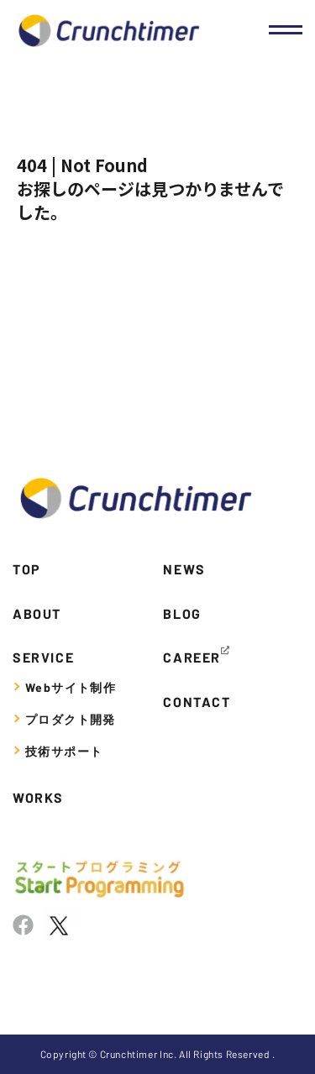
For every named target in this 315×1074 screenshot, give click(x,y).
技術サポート (63, 751)
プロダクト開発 (70, 719)
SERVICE (43, 657)
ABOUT (37, 613)
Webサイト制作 (70, 687)
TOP (27, 569)
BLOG (182, 613)
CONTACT (196, 702)
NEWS (184, 569)
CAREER (192, 657)
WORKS (38, 797)
